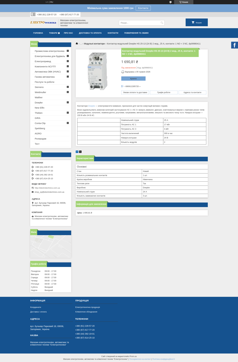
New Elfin (39, 107)
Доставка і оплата (38, 312)
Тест (37, 143)
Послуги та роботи (44, 82)
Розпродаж (40, 138)
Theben (38, 113)
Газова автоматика (45, 76)
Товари (53, 33)
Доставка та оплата (90, 33)
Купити (133, 78)
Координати (35, 307)
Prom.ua (133, 356)
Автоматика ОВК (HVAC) (48, 71)
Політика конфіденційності (163, 359)
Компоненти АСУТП (45, 66)
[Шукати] (162, 22)
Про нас (68, 33)
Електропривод (43, 61)
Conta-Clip (40, 123)
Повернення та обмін (136, 33)
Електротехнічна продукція (87, 307)
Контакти (143, 8)
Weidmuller (40, 92)
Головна (38, 33)
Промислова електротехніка (49, 51)
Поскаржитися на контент (140, 359)
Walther (38, 97)
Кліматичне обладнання (86, 312)
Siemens (39, 87)
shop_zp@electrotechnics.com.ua (49, 192)
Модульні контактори (94, 43)
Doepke (91, 106)
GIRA (37, 118)
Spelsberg (40, 128)
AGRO (38, 133)
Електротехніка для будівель (50, 56)
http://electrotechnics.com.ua (47, 188)
